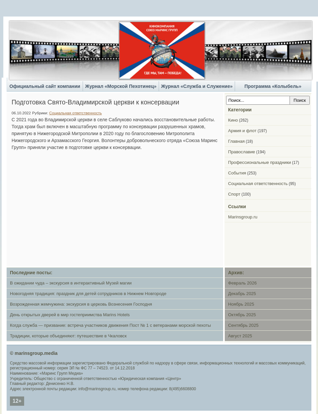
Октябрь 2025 (242, 314)
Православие (241, 151)
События (237, 172)
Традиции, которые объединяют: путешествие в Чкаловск (68, 335)
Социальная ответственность (75, 113)
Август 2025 (240, 335)
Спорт (234, 194)
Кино (233, 120)
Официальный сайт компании (44, 86)
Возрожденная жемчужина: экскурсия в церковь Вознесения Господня (81, 304)
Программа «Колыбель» (272, 86)
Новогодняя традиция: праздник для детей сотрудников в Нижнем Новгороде (88, 293)
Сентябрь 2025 (243, 325)
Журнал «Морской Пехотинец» (121, 86)
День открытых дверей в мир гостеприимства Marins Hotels (70, 314)
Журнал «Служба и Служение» (197, 86)
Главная (236, 141)
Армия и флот (242, 130)
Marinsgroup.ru (243, 216)
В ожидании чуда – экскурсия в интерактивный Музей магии (71, 283)
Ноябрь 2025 (241, 304)
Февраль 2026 (242, 283)
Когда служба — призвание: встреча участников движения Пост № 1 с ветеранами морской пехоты (110, 325)
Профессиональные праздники (259, 162)
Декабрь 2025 (242, 293)
